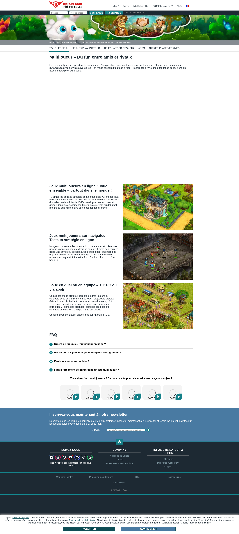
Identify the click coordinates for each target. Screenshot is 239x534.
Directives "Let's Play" (168, 462)
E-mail (96, 430)
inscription (114, 13)
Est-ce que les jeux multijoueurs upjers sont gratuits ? (87, 352)
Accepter (89, 529)
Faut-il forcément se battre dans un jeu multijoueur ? (86, 369)
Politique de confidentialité (82, 520)
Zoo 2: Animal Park (90, 392)
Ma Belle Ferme (172, 392)
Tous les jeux (58, 48)
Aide (179, 6)
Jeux (116, 6)
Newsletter (141, 6)
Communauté (161, 6)
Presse (119, 459)
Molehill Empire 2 (151, 392)
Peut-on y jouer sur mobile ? (71, 361)
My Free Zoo (110, 392)
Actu (126, 6)
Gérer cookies (119, 483)
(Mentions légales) (21, 517)
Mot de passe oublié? (135, 12)
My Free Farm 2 (69, 392)
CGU (137, 477)
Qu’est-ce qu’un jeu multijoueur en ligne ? (80, 344)
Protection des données (101, 477)
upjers (65, 4)
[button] (119, 442)
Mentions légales (64, 477)
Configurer (148, 529)
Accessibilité (174, 477)
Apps (141, 48)
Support (168, 466)
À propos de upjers (119, 455)
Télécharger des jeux (119, 48)
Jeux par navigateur (86, 48)
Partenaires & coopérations (119, 463)
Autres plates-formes (164, 48)
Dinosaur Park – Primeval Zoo (131, 392)
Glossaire (168, 459)
